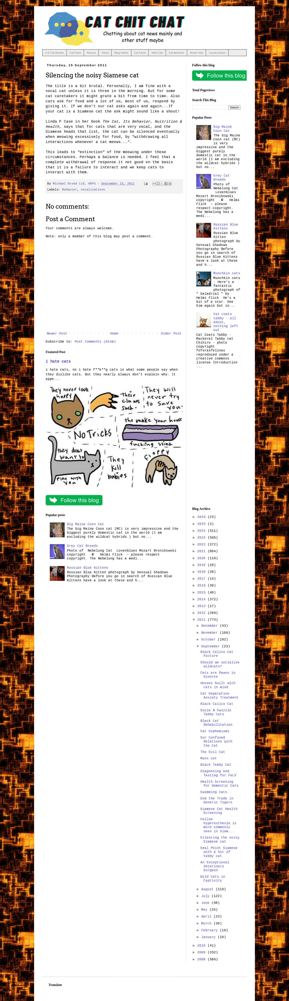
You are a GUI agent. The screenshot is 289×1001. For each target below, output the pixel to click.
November (210, 633)
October (209, 640)
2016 (202, 585)
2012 (202, 613)
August (208, 889)
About (105, 52)
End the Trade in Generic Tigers (216, 800)
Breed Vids (196, 52)
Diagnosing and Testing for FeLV (218, 773)
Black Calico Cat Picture (216, 654)
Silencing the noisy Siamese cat (220, 840)
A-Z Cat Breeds (54, 52)
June (206, 903)
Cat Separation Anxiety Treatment (219, 696)
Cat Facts (75, 52)
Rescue (91, 52)
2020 (202, 558)
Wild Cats (157, 52)
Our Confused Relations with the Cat (216, 741)
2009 (202, 952)
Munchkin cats (226, 273)
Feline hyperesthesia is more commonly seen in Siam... (218, 825)
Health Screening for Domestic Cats (219, 784)
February (210, 930)
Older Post (171, 334)
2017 (202, 579)
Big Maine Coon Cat (85, 524)
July (206, 896)
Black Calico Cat (216, 704)
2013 (202, 606)
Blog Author (121, 52)
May (205, 910)
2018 (202, 572)
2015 (202, 592)
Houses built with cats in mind (217, 685)
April (207, 916)
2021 (202, 551)
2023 (202, 538)
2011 (202, 620)
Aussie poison (217, 52)
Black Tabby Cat (215, 765)
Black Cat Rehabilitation (216, 723)
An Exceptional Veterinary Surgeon (214, 866)
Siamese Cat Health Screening (219, 811)
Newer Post (57, 334)
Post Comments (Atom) (95, 342)
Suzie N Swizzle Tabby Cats (215, 712)
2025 (202, 524)
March (207, 923)
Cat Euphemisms (214, 731)
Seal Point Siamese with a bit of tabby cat (219, 852)
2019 (202, 565)
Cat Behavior (176, 52)
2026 (202, 517)
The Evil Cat (212, 752)
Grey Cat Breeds (82, 546)
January (209, 937)
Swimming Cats (213, 792)
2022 (202, 544)
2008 (202, 959)
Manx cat (208, 758)
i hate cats (58, 361)
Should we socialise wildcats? (220, 664)
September (211, 646)
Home (114, 334)
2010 (202, 946)
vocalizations (93, 189)
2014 (202, 599)
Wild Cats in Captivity (212, 879)
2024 (202, 531)
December (210, 626)
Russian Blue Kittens (87, 568)
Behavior (69, 189)
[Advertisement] (216, 439)
